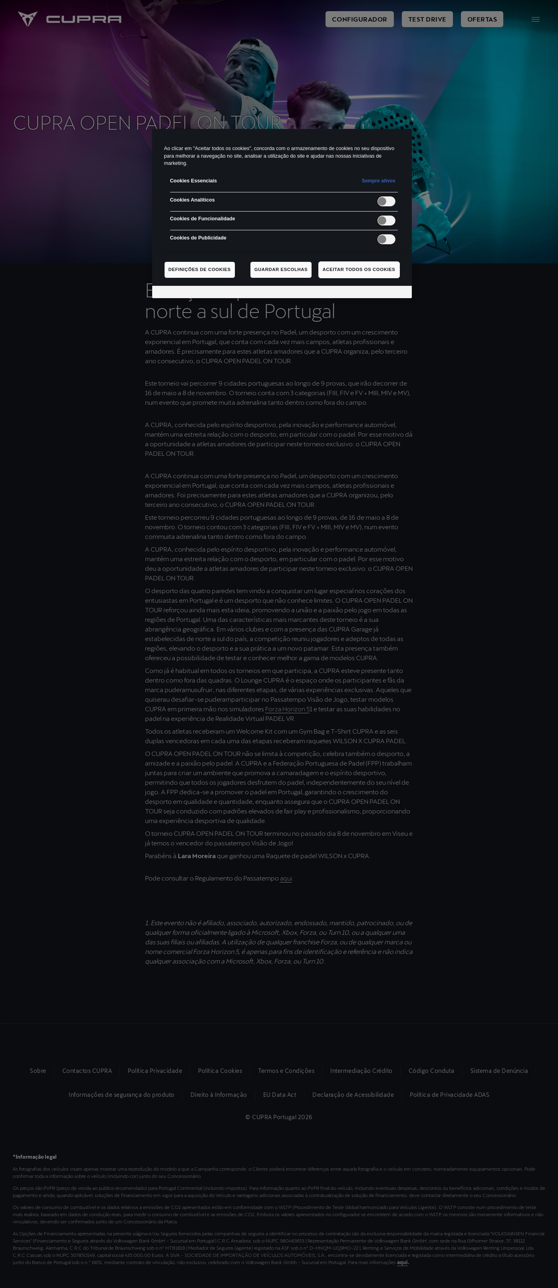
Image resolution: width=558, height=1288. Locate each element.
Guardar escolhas (281, 269)
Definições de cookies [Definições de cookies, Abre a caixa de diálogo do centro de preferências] (200, 269)
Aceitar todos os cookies (359, 269)
